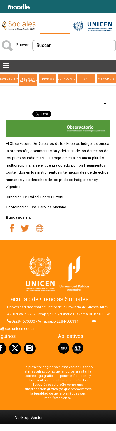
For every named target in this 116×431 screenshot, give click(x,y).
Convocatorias (67, 78)
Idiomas (47, 78)
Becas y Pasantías (28, 80)
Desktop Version (29, 417)
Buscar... (23, 45)
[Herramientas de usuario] (102, 103)
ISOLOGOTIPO (9, 78)
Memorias (106, 78)
